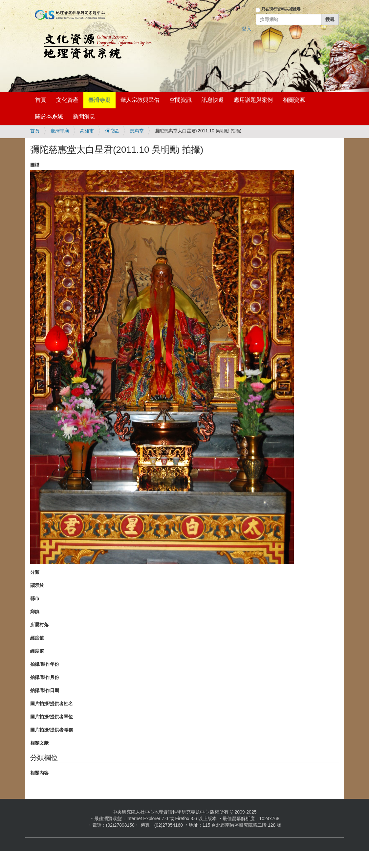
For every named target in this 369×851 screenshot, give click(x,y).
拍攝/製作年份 (44, 664)
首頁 (40, 100)
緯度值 (37, 651)
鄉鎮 (34, 611)
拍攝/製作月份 (44, 677)
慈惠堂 (137, 130)
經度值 (37, 637)
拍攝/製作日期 (44, 690)
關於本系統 (49, 116)
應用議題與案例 (253, 100)
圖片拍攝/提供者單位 (51, 716)
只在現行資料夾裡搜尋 (281, 9)
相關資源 (294, 100)
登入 (246, 28)
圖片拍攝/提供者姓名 (51, 703)
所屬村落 (39, 624)
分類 (34, 572)
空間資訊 (180, 100)
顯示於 (37, 585)
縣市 (34, 598)
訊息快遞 (213, 100)
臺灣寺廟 (99, 100)
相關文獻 (39, 743)
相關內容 (39, 772)
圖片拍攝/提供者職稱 (51, 729)
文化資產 (67, 100)
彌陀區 (112, 130)
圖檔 (34, 165)
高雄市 (87, 130)
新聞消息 (84, 116)
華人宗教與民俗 (140, 100)
